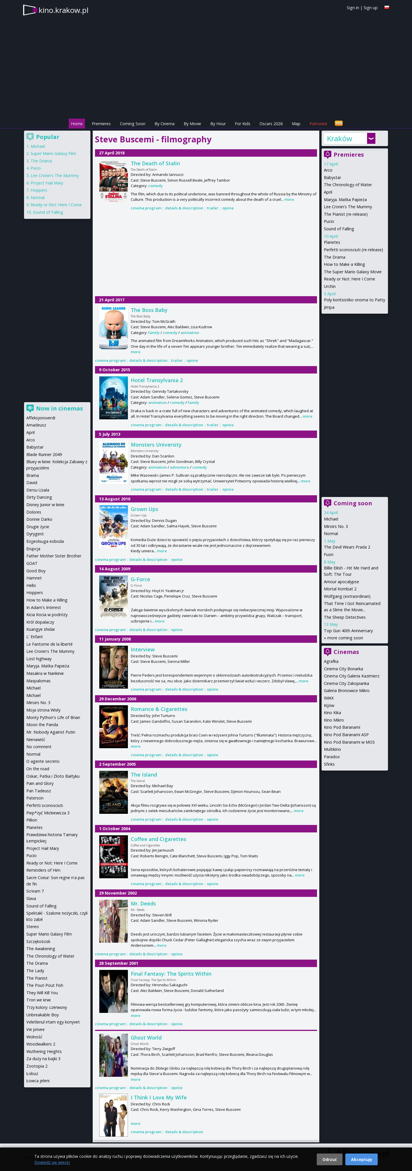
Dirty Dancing (39, 497)
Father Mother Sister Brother (53, 556)
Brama (32, 475)
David (31, 482)
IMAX (329, 698)
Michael (331, 519)
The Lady (35, 970)
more (289, 199)
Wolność (34, 1037)
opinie (228, 208)
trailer (213, 208)
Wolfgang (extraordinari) (347, 596)
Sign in (353, 7)
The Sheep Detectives (345, 617)
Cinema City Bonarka (343, 668)
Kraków (339, 138)
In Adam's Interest (43, 607)
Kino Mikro (334, 720)
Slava (31, 898)
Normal (331, 533)
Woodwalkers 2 (40, 1044)
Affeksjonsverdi (40, 418)
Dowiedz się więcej (52, 1162)
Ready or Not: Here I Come (349, 279)
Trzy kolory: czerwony (46, 1007)
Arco (328, 170)
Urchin (330, 286)
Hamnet (34, 578)
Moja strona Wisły (43, 710)
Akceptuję (361, 1159)
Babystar (332, 177)
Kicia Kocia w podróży (47, 614)
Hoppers (39, 190)
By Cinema (164, 123)
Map (296, 123)
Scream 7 (35, 891)
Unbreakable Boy (42, 1014)
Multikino (332, 749)
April (328, 192)
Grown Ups (144, 509)
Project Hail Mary (47, 183)
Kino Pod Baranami (342, 727)
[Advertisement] (206, 254)
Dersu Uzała (37, 490)
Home (77, 123)
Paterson (34, 798)
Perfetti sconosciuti (44, 805)
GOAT (32, 563)
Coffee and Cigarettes (158, 839)
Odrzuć (329, 1159)
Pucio (329, 221)
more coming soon (345, 637)
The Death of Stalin (155, 163)
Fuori (328, 554)
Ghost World (146, 1037)
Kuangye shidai (40, 629)
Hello (31, 585)
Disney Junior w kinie (45, 504)
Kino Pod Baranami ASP (346, 734)
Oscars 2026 (271, 123)
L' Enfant (34, 636)
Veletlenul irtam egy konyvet (53, 1022)
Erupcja (33, 548)
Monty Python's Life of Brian (53, 717)
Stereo (32, 926)
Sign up (371, 7)
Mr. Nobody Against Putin (50, 732)
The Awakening (40, 948)
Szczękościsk (38, 941)
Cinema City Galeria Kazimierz (351, 676)
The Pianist (36, 978)
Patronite (318, 123)
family (154, 332)
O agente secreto (43, 761)
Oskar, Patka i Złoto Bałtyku (53, 776)
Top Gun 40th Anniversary (348, 630)
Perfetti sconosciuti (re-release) (353, 249)
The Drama (334, 257)
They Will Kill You (42, 992)
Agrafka (331, 661)
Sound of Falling (339, 228)
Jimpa (329, 307)
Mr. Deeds (143, 903)
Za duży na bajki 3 (43, 1058)
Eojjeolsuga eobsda (45, 541)
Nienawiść (35, 739)
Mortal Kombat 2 (340, 589)
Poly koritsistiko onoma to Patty (354, 299)
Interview (143, 649)
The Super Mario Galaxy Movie (353, 271)
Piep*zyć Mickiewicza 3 (48, 813)
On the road (37, 768)
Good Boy (35, 570)
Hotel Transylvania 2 (157, 380)
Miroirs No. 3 (336, 526)
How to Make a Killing (344, 264)
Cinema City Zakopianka (346, 683)
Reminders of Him (43, 870)
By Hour (218, 123)
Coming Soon (132, 123)
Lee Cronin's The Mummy (348, 206)
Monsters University (156, 444)
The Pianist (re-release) (346, 214)
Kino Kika (332, 712)
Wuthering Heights (44, 1051)
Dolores (33, 512)
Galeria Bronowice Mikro (347, 690)
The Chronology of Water (348, 184)
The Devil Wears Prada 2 (347, 547)
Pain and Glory (40, 783)
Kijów (329, 705)
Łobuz (32, 1073)
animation (190, 332)
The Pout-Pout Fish (44, 985)
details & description (184, 208)
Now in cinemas (59, 408)
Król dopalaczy (40, 622)
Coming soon (353, 503)
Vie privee (35, 1029)
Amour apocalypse (341, 581)
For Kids (242, 123)
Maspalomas (38, 680)
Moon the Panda (42, 724)
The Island (144, 774)
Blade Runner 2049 (44, 454)
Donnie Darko (39, 519)
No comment (39, 746)
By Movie (192, 123)
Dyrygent (35, 534)
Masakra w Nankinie (45, 673)
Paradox (332, 756)
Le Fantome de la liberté (49, 644)
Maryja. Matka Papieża (345, 199)
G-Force (140, 579)
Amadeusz (36, 425)
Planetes (332, 242)
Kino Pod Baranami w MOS (349, 742)
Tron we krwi (38, 1000)
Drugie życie (37, 526)
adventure (179, 467)
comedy (155, 185)
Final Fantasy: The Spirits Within (171, 973)
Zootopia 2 (36, 1066)
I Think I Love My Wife (159, 1097)
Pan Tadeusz (38, 790)
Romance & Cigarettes (159, 709)
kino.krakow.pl (63, 10)
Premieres (101, 123)
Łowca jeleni (37, 1080)
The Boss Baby (149, 309)
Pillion (31, 820)
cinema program (146, 208)
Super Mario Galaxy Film (53, 153)
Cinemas (346, 652)
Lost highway (39, 658)
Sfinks (329, 764)
